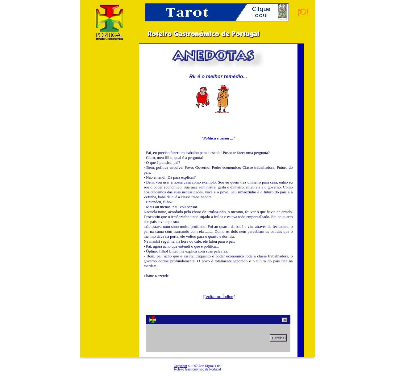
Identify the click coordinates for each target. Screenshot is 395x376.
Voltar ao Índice (219, 296)
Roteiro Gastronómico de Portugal (197, 369)
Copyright (180, 366)
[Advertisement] (109, 147)
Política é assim (216, 138)
